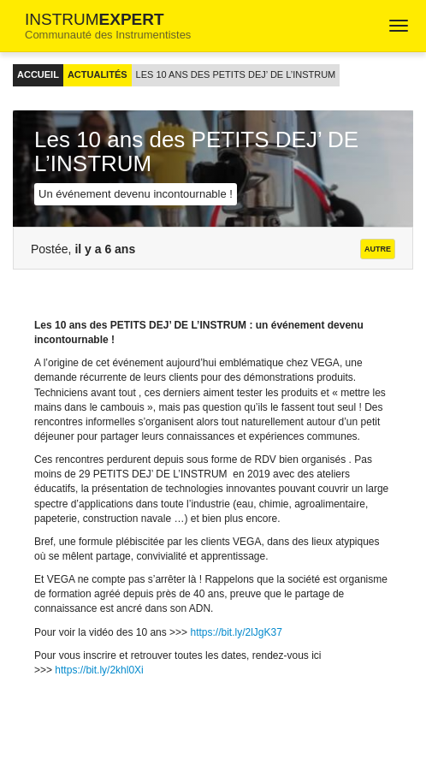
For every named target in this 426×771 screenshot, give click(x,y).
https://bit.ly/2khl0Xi (99, 670)
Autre (377, 249)
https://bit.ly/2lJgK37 (235, 632)
